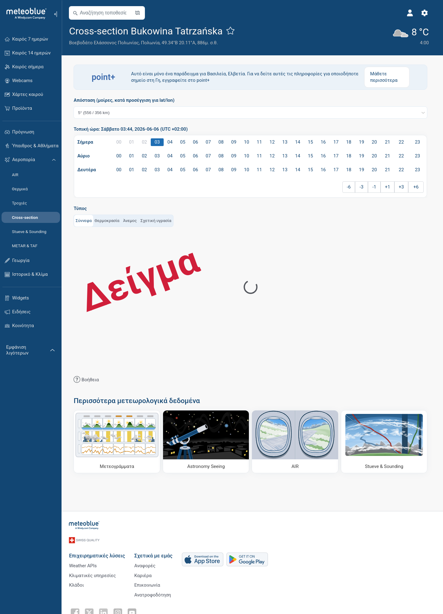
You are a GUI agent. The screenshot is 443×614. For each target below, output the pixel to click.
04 (171, 142)
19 (363, 142)
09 (235, 142)
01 (133, 142)
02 (146, 142)
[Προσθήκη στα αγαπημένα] (232, 30)
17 (337, 142)
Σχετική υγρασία (157, 220)
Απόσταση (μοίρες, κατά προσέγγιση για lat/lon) (125, 100)
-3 (363, 187)
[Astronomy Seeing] (208, 441)
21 (389, 142)
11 (261, 142)
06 (197, 142)
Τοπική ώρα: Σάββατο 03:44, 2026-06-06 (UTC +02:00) (132, 129)
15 (312, 142)
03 (159, 142)
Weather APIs (84, 563)
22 (403, 142)
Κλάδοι (78, 583)
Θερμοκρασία (108, 220)
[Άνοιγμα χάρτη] (139, 13)
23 (419, 142)
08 (222, 142)
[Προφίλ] (411, 13)
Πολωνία (152, 43)
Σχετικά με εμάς (155, 553)
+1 (389, 187)
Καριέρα (144, 573)
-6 (351, 187)
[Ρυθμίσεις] (426, 13)
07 (210, 142)
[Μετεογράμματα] (119, 441)
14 (299, 142)
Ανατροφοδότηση (154, 593)
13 (286, 142)
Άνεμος (131, 220)
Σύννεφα (86, 220)
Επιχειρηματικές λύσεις (99, 553)
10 (248, 142)
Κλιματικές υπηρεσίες (94, 573)
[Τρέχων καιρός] (411, 35)
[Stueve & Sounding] (386, 441)
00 (120, 142)
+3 (403, 187)
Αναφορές (146, 563)
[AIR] (297, 441)
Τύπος (82, 208)
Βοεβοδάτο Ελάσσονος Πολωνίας (106, 43)
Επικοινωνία (149, 583)
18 (350, 142)
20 (376, 142)
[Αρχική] (24, 13)
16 (325, 142)
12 (274, 142)
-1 (376, 187)
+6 (417, 187)
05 (184, 142)
